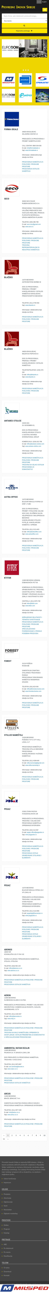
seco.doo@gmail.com (34, 224)
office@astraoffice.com (34, 532)
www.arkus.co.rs (12, 1115)
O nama (6, 1268)
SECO (6, 198)
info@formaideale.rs (33, 148)
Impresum (7, 1182)
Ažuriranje (7, 1198)
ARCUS (7, 1093)
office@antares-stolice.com (35, 444)
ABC (5, 1244)
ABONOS (8, 949)
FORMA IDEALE (11, 129)
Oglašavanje (8, 1202)
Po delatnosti (8, 1248)
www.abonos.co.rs (13, 970)
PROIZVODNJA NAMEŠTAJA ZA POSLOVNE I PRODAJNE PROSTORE (32, 164)
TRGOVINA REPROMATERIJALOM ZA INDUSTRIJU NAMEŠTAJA (30, 247)
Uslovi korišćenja (10, 1179)
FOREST (7, 661)
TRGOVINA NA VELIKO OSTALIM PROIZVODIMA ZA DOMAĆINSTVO (33, 467)
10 (44, 1135)
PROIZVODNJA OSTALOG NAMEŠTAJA (17, 984)
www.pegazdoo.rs (31, 834)
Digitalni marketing (11, 1213)
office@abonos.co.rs (15, 968)
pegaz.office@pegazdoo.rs (35, 832)
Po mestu (7, 1252)
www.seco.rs (29, 226)
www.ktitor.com (30, 606)
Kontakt (7, 1275)
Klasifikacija (8, 1256)
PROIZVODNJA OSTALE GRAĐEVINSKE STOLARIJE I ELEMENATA (31, 855)
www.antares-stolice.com (33, 446)
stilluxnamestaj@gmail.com (35, 763)
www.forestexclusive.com (33, 691)
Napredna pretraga (24, 31)
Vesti (5, 1206)
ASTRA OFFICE (11, 497)
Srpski (39, 2)
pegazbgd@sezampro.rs (35, 913)
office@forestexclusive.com (35, 689)
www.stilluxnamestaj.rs (32, 765)
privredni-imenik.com (23, 1284)
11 (4, 1139)
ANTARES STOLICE (12, 420)
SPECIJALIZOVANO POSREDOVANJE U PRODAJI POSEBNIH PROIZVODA (32, 631)
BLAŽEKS (8, 277)
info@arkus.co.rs (14, 1112)
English (44, 2)
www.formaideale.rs (31, 150)
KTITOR (7, 577)
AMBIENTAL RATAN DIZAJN (16, 1048)
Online (6, 1225)
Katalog (6, 1233)
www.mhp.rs (11, 1018)
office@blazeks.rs (32, 374)
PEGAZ (7, 809)
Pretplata (7, 1194)
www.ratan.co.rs (12, 1069)
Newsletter (8, 1210)
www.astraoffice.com (31, 534)
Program (7, 1229)
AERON (7, 995)
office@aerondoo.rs (15, 1016)
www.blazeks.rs (30, 305)
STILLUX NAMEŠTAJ (13, 735)
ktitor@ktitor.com (32, 603)
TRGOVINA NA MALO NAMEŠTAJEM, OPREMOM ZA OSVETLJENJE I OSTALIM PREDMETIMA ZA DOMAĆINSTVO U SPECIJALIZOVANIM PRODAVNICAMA (24, 1035)
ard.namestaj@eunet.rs (16, 1066)
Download (7, 1271)
